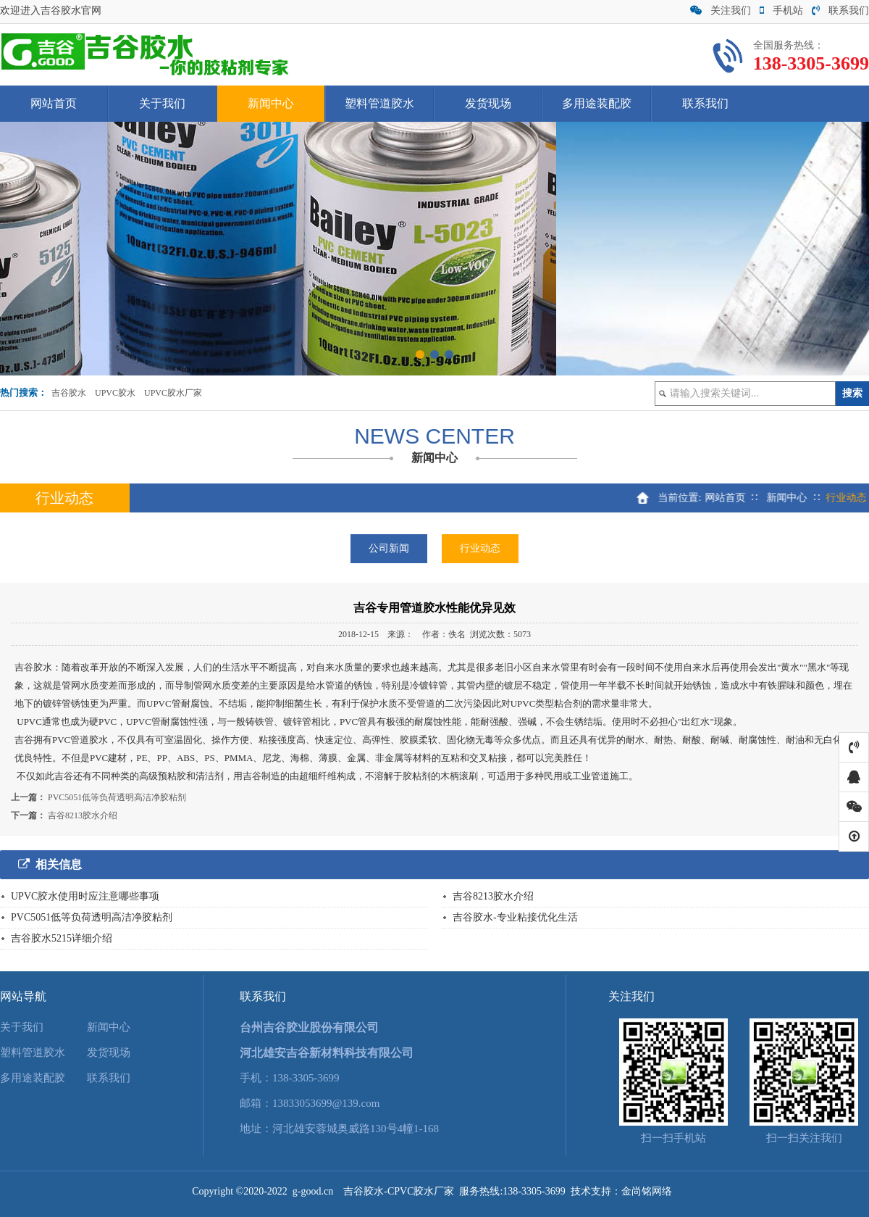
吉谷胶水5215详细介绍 (61, 938)
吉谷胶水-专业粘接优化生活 (515, 917)
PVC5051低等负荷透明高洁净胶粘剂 (117, 797)
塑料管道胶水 (379, 103)
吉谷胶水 (68, 393)
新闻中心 (271, 103)
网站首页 (53, 103)
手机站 (781, 10)
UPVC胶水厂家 (173, 393)
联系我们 (840, 10)
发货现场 (488, 103)
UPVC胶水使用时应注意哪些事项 (85, 896)
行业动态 (480, 548)
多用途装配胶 (596, 103)
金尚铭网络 (646, 1191)
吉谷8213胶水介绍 (82, 815)
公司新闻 (389, 548)
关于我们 (162, 103)
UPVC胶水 (115, 393)
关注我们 (720, 10)
